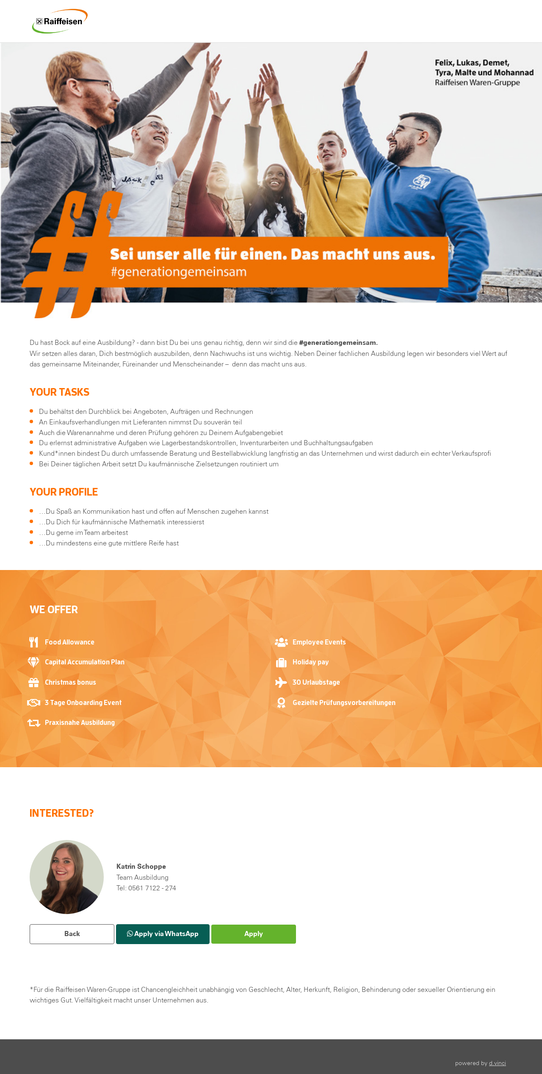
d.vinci (497, 1063)
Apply (253, 934)
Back (72, 934)
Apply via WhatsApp (163, 934)
